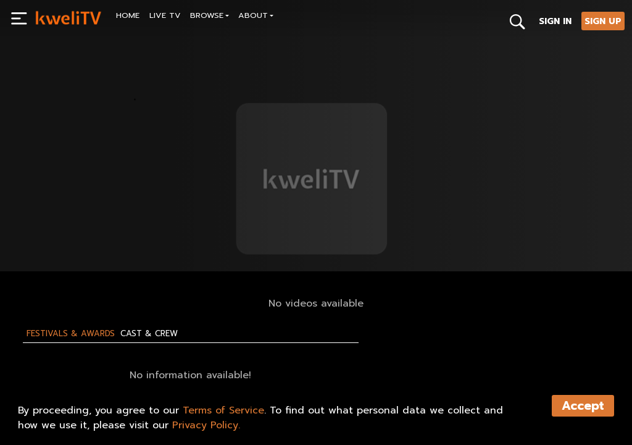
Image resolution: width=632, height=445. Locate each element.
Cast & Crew (149, 334)
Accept (583, 406)
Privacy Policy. (206, 425)
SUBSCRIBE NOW (68, 233)
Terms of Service (223, 410)
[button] (209, 17)
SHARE (140, 233)
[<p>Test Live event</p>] (169, 205)
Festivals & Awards (71, 334)
